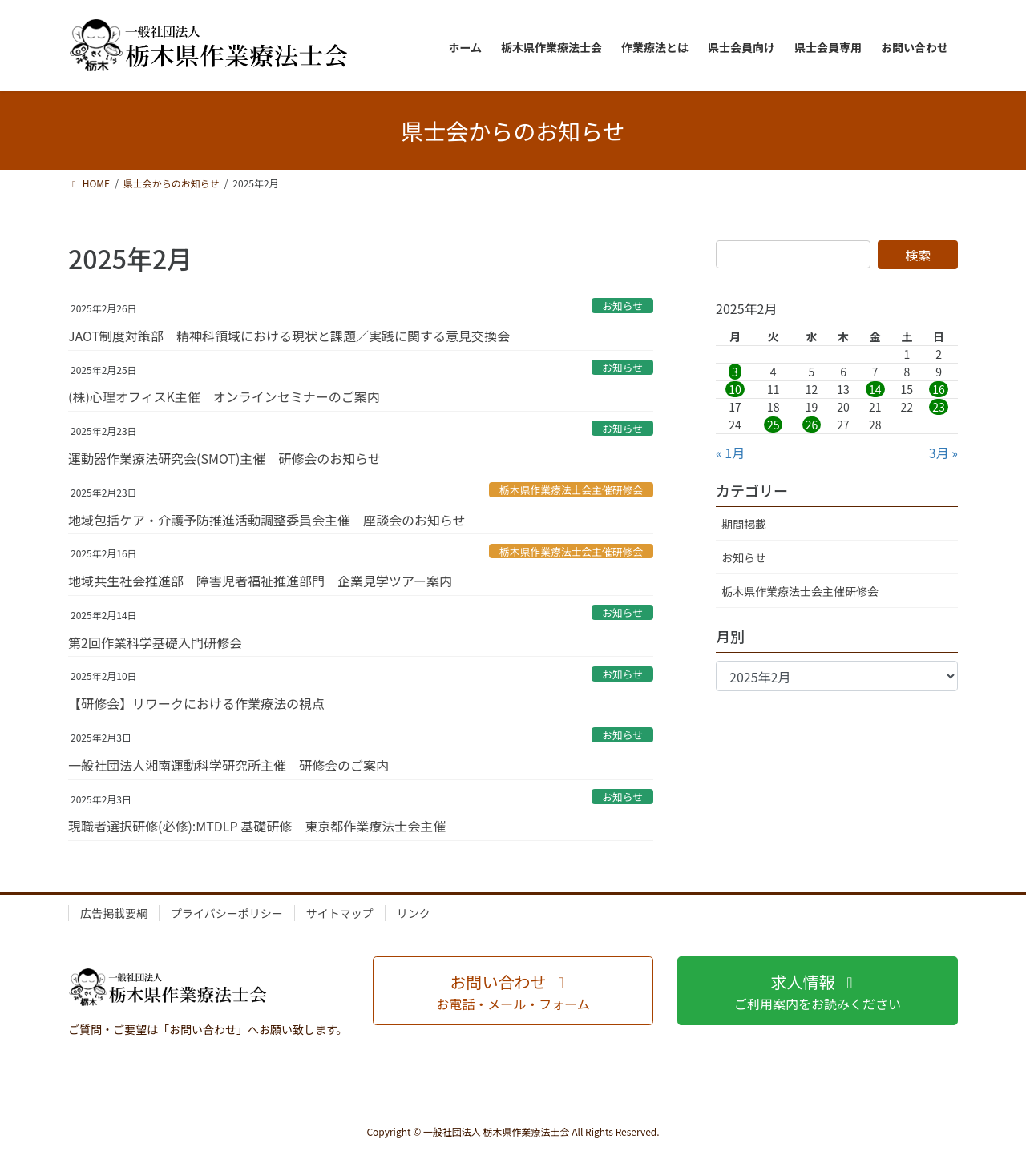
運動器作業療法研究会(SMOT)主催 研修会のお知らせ (224, 458)
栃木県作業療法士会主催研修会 (571, 489)
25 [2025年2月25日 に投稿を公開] (773, 424)
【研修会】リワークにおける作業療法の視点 (196, 703)
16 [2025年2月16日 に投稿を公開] (938, 389)
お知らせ (622, 305)
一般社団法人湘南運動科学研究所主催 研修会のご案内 (228, 765)
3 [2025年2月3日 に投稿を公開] (735, 372)
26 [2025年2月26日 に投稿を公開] (812, 424)
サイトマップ (340, 913)
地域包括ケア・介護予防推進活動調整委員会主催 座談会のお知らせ (267, 519)
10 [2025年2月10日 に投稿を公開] (735, 389)
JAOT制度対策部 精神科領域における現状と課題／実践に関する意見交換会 (289, 335)
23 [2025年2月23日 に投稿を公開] (938, 407)
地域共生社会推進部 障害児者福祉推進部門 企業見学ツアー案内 (260, 580)
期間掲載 (743, 524)
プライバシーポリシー (227, 913)
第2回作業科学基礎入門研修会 (155, 642)
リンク (413, 913)
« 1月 (730, 452)
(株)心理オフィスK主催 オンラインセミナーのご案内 (224, 396)
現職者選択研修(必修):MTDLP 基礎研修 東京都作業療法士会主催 (257, 825)
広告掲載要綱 (113, 913)
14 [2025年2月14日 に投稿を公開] (875, 389)
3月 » (943, 452)
